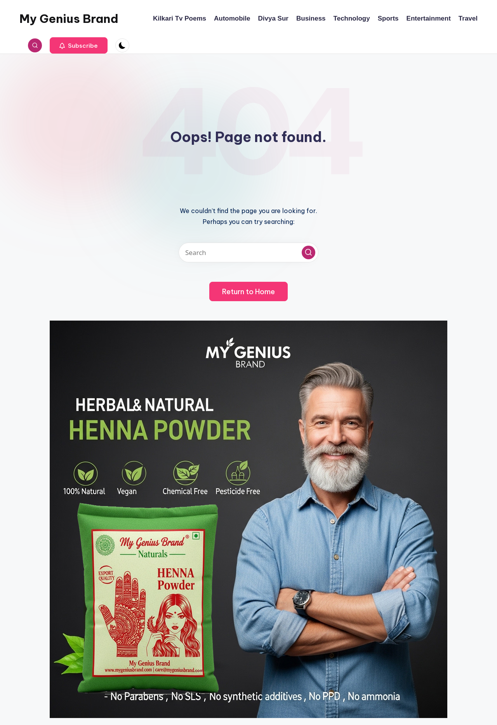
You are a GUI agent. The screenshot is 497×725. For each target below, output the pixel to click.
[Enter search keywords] (248, 252)
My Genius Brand (68, 18)
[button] (79, 45)
